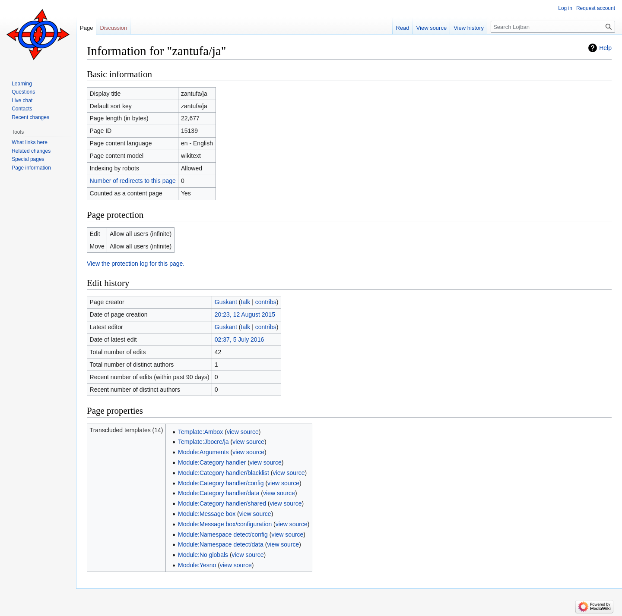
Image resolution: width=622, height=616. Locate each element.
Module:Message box (206, 513)
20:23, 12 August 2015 (245, 314)
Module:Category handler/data (218, 493)
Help (605, 47)
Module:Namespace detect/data (220, 544)
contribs (265, 302)
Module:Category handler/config (220, 483)
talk (246, 302)
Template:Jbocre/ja (203, 441)
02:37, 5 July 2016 (239, 339)
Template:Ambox (200, 431)
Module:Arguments (203, 452)
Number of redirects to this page (133, 180)
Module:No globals (203, 554)
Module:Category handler (212, 462)
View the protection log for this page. (135, 263)
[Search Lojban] (553, 27)
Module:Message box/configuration (225, 524)
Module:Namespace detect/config (223, 534)
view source (243, 431)
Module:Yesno (197, 565)
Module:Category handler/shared (222, 503)
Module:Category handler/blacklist (223, 472)
